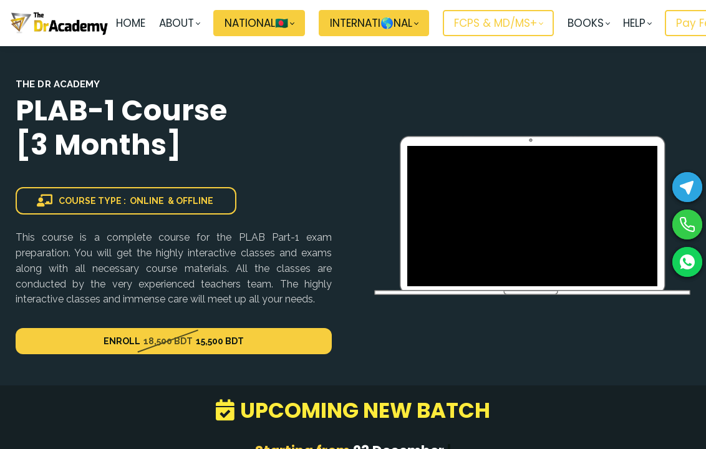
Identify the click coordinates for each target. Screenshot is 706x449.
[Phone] (687, 224)
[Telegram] (687, 187)
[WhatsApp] (687, 262)
